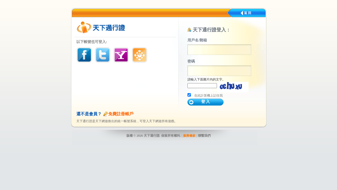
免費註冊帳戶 (120, 114)
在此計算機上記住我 (208, 95)
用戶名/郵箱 (197, 40)
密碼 (191, 61)
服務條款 (189, 135)
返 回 (247, 13)
